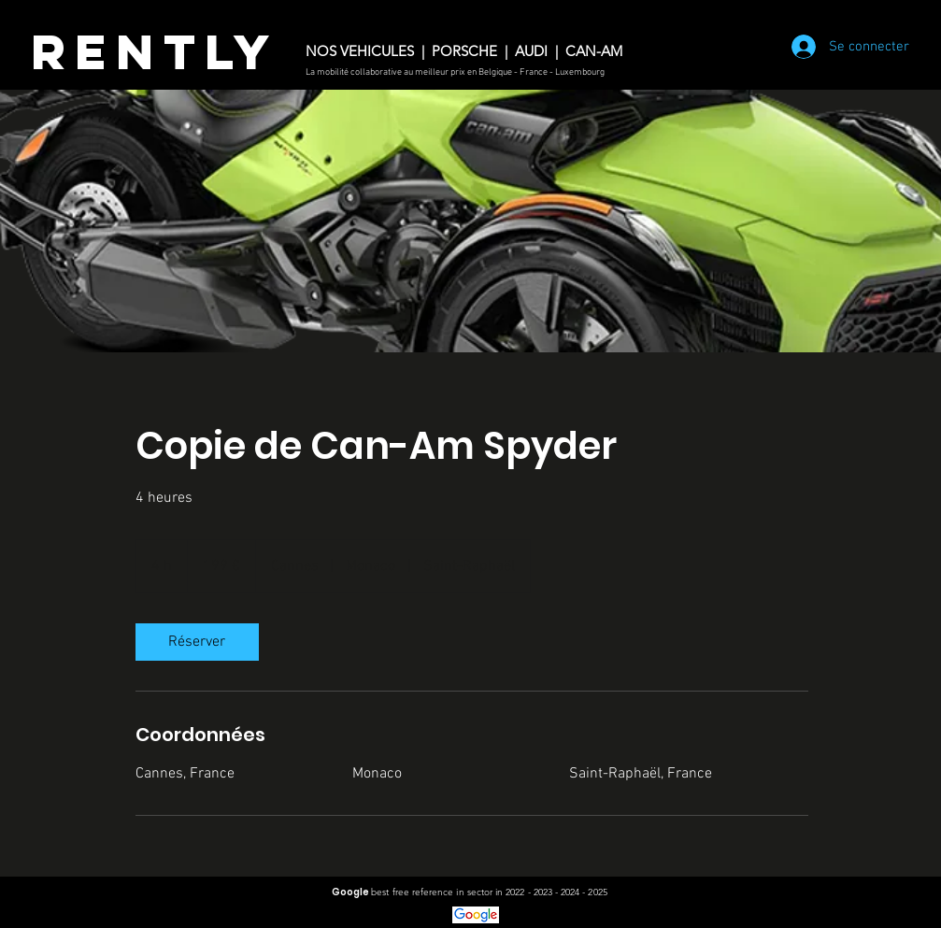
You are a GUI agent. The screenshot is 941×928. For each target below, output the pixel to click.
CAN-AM (598, 51)
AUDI (531, 51)
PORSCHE (466, 51)
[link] (197, 642)
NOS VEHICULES (360, 51)
